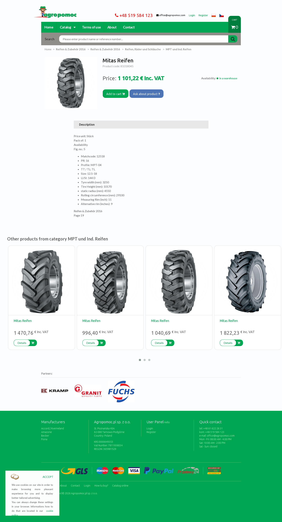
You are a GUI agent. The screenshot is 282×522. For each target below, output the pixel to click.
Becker (45, 435)
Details (21, 342)
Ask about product (148, 92)
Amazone (46, 432)
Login (150, 428)
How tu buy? (101, 484)
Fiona (44, 439)
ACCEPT (48, 476)
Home (48, 27)
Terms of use (91, 27)
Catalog (67, 27)
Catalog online (120, 484)
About (111, 27)
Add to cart (116, 92)
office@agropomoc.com (221, 435)
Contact (129, 27)
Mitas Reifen (23, 320)
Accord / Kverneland (52, 428)
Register (151, 432)
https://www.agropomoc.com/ (52, 8)
